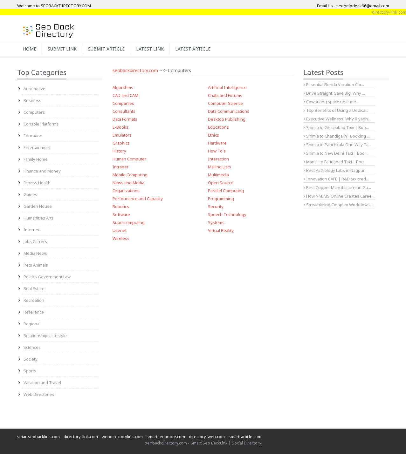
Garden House (38, 206)
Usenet (120, 230)
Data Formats (125, 119)
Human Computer (129, 159)
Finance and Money (42, 171)
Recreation (34, 300)
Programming (221, 198)
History (119, 151)
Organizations (126, 190)
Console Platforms (41, 124)
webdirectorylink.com (122, 436)
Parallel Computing (226, 190)
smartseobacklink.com (38, 436)
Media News (35, 253)
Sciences (32, 347)
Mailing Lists (219, 167)
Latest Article (192, 49)
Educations (218, 127)
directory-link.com (81, 436)
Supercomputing (129, 222)
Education (33, 136)
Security (216, 206)
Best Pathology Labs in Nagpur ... (336, 170)
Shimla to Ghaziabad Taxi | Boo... (336, 127)
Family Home (36, 159)
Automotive (34, 88)
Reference (34, 312)
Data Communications (228, 111)
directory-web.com (207, 436)
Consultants (124, 111)
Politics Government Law (47, 277)
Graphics (121, 143)
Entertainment (37, 147)
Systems (216, 222)
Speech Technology (227, 214)
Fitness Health (37, 183)
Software (121, 214)
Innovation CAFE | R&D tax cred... (336, 179)
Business (32, 100)
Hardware (217, 143)
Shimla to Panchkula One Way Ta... (337, 144)
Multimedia (218, 175)
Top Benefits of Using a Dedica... (336, 110)
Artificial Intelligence (227, 87)
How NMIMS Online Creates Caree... (339, 196)
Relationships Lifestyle (45, 335)
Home (29, 49)
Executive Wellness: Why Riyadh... (337, 119)
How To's (217, 151)
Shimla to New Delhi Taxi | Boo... (336, 153)
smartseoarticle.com (166, 436)
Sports (30, 371)
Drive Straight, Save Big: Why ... (334, 93)
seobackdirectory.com (135, 70)
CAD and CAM (125, 95)
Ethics (213, 135)
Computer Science (225, 103)
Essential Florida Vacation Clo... (334, 84)
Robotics (121, 206)
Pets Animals (36, 265)
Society (31, 359)
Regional (32, 324)
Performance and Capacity (138, 198)
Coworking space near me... (331, 102)
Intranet (120, 167)
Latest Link (150, 49)
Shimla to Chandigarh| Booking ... (337, 136)
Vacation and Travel (42, 382)
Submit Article (106, 49)
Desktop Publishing (226, 119)
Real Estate (34, 288)
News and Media (128, 183)
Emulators (122, 135)
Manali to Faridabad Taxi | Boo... (335, 162)
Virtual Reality (221, 230)
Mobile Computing (130, 175)
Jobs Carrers (35, 241)
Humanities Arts (39, 218)
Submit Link (62, 49)
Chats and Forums (225, 95)
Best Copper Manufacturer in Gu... (337, 187)
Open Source (220, 183)
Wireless (121, 238)
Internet (31, 230)
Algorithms (123, 87)
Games (30, 194)
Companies (123, 103)
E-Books (120, 127)
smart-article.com (245, 436)
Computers (34, 112)
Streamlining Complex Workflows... (338, 204)
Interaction (218, 159)
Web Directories (39, 394)
